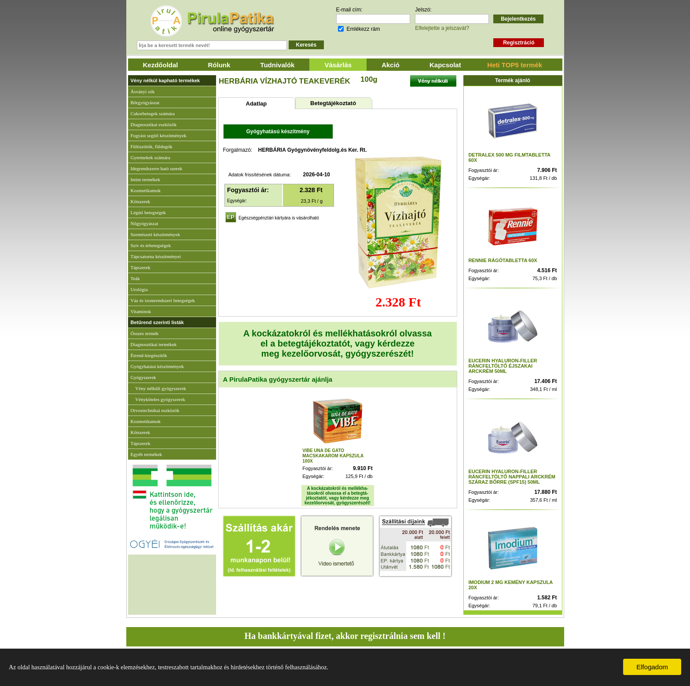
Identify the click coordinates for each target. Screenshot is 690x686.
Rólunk (219, 65)
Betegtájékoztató (333, 103)
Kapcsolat (445, 65)
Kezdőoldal (160, 65)
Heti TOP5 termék (514, 65)
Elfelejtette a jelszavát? (442, 28)
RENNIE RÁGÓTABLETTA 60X (502, 260)
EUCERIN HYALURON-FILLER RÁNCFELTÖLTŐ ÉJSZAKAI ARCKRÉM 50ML (502, 366)
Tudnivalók (277, 65)
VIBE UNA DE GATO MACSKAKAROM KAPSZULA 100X (332, 455)
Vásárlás (338, 65)
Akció (391, 65)
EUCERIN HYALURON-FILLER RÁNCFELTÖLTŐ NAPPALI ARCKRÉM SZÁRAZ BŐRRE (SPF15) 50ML (511, 477)
